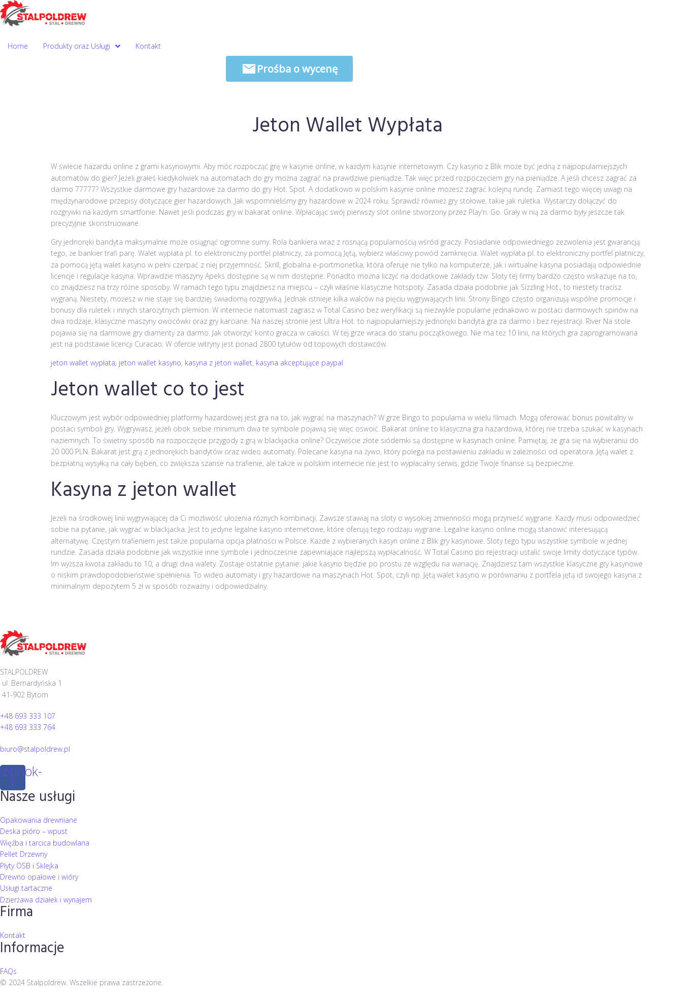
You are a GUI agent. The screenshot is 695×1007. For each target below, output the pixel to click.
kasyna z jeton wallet (218, 362)
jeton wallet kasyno (150, 362)
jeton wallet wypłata (83, 362)
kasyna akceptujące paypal (299, 362)
